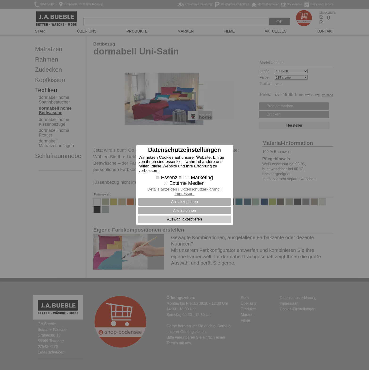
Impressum (184, 193)
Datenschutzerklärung (200, 189)
